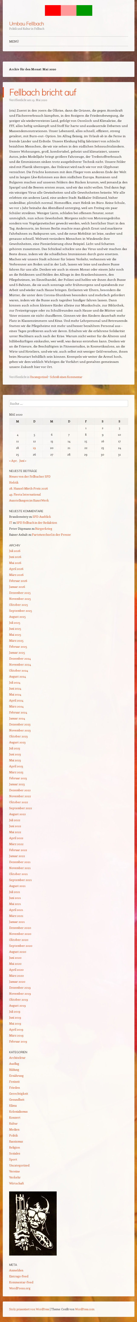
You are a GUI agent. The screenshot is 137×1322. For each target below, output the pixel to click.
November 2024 (20, 664)
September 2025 (20, 611)
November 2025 (20, 599)
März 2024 (16, 706)
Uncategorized (39, 377)
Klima (13, 1105)
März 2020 (16, 975)
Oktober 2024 (18, 670)
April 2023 (16, 766)
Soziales (14, 1153)
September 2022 (20, 808)
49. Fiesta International (25, 494)
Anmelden (16, 1270)
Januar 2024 (17, 718)
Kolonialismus (18, 1111)
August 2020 (17, 952)
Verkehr (15, 1177)
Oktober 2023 (18, 736)
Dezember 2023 (19, 724)
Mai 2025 (15, 634)
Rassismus (16, 1141)
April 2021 (16, 910)
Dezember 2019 (20, 987)
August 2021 (17, 886)
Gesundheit (17, 1099)
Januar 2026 (17, 587)
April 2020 (16, 970)
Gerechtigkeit (18, 1093)
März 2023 (16, 772)
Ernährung (16, 1075)
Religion (14, 1147)
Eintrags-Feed (18, 1276)
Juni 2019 (15, 1017)
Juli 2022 (14, 820)
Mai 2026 (15, 563)
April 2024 (16, 700)
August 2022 (17, 814)
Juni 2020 (15, 958)
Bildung (14, 1070)
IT (10, 523)
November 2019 (20, 993)
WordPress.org (19, 1288)
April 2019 (16, 1029)
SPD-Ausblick (42, 517)
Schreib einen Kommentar (66, 377)
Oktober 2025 (18, 605)
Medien (14, 1129)
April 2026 (16, 569)
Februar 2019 (18, 1041)
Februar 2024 (18, 712)
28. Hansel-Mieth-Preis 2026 (28, 488)
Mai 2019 (15, 1023)
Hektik (14, 482)
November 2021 (20, 868)
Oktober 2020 (18, 940)
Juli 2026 (14, 551)
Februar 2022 (18, 850)
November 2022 (20, 796)
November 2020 (20, 934)
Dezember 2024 (20, 658)
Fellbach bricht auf (42, 92)
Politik (13, 1135)
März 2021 (16, 916)
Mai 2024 (15, 694)
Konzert (14, 1117)
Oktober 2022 (18, 802)
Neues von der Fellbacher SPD (29, 476)
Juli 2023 (14, 748)
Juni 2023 (15, 754)
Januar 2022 (17, 856)
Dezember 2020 (20, 928)
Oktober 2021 (18, 874)
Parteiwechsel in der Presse (51, 534)
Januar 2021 (17, 922)
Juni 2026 (15, 557)
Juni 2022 (15, 826)
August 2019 (17, 1005)
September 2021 (20, 880)
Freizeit (14, 1081)
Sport (13, 1159)
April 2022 (16, 838)
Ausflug (14, 1064)
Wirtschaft (16, 1183)
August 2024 (17, 676)
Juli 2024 (14, 682)
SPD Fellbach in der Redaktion (36, 523)
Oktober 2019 (18, 999)
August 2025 (17, 617)
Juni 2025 (15, 628)
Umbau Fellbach (26, 23)
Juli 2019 (14, 1011)
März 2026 (16, 575)
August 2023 (17, 742)
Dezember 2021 (19, 862)
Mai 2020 (15, 964)
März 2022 (16, 844)
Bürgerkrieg (43, 528)
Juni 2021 (15, 898)
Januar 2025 (17, 652)
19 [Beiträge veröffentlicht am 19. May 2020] (34, 448)
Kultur (13, 1123)
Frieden (14, 1087)
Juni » (22, 461)
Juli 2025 (14, 623)
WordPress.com (84, 1309)
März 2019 (16, 1035)
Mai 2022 (15, 832)
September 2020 (20, 946)
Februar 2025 (18, 646)
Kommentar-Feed (21, 1282)
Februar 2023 (18, 778)
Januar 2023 (17, 784)
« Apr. (13, 461)
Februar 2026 (18, 581)
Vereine (14, 1171)
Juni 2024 (15, 688)
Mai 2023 (15, 760)
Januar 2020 (17, 981)
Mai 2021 (15, 904)
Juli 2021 (14, 892)
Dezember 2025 (20, 593)
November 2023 (20, 730)
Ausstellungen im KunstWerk (29, 500)
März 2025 (16, 640)
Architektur (17, 1058)
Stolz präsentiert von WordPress (29, 1309)
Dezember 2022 (20, 790)
